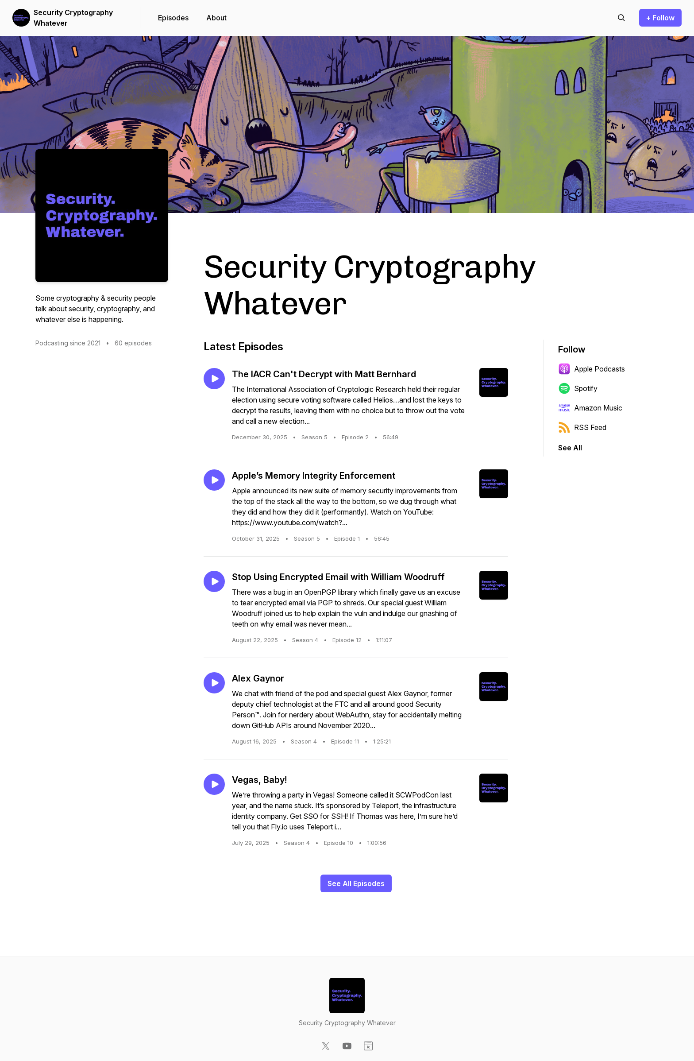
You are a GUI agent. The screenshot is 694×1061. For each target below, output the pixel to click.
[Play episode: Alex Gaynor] (214, 682)
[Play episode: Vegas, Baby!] (214, 784)
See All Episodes (356, 883)
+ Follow (660, 17)
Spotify (578, 388)
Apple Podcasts (591, 369)
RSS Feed (582, 427)
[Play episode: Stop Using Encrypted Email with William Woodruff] (214, 581)
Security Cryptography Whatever (73, 17)
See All (570, 447)
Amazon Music (590, 408)
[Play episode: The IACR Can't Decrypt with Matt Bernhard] (214, 378)
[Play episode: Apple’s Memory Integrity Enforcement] (214, 480)
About (216, 17)
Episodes (173, 17)
